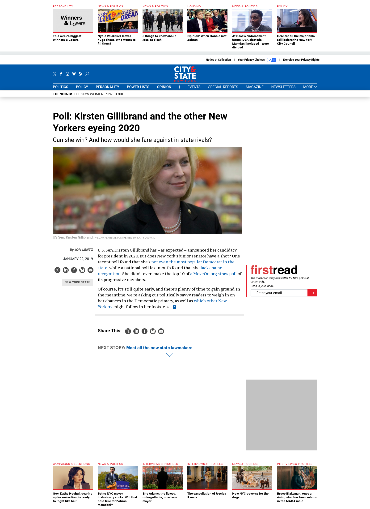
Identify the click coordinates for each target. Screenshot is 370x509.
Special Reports (223, 87)
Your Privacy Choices (257, 60)
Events (194, 87)
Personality (107, 87)
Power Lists (138, 87)
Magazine (255, 87)
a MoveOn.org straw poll (213, 273)
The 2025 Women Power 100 (98, 93)
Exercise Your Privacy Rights (301, 59)
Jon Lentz (81, 249)
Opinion (164, 87)
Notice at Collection (218, 59)
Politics (60, 87)
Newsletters (283, 87)
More (310, 87)
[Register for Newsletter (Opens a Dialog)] (312, 293)
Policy (82, 87)
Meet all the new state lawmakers (159, 347)
